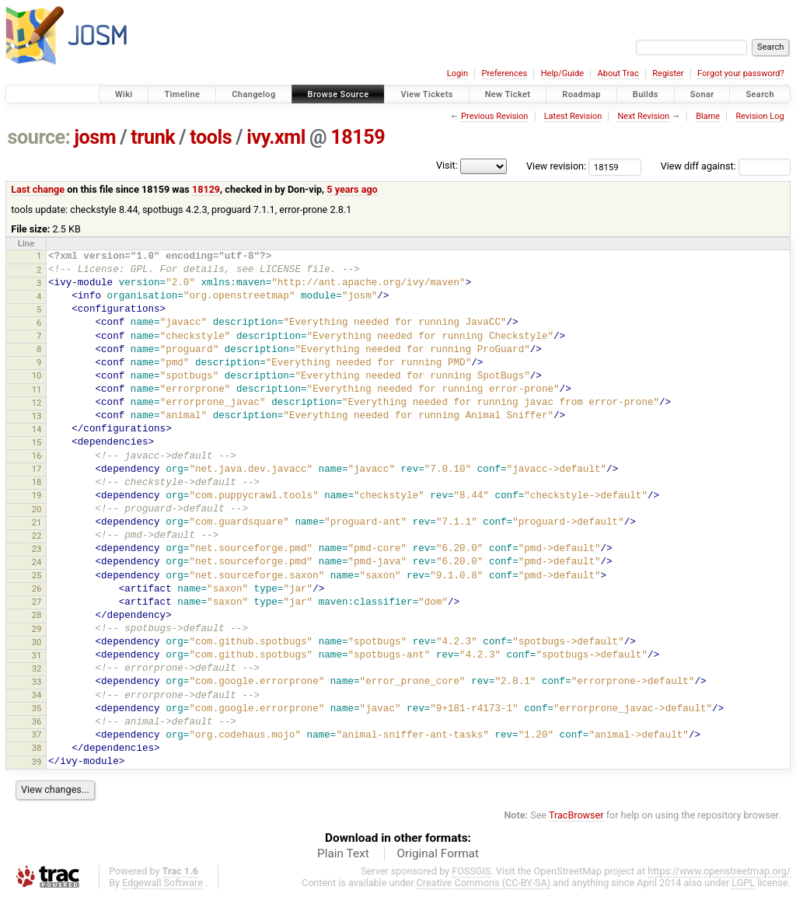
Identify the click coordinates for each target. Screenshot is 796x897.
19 (37, 495)
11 (37, 389)
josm (95, 137)
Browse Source (338, 94)
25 (37, 575)
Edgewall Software (162, 882)
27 (37, 601)
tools (211, 137)
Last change (38, 189)
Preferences (504, 73)
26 (37, 588)
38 (37, 747)
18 (37, 481)
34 (37, 694)
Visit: (447, 165)
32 (37, 668)
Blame (708, 116)
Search (759, 94)
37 (37, 734)
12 (37, 402)
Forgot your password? (740, 73)
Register (667, 73)
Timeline (182, 94)
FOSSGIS (471, 871)
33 (37, 681)
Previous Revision (494, 116)
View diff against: (726, 166)
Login (457, 73)
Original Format (437, 853)
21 (37, 522)
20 (37, 509)
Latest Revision (573, 116)
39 (37, 761)
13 (37, 415)
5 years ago (351, 189)
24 (37, 562)
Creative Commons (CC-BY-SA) (484, 882)
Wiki (124, 94)
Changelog (253, 94)
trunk (153, 137)
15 (37, 442)
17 (37, 468)
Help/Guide (562, 73)
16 (37, 455)
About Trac (618, 73)
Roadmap (581, 94)
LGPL (743, 882)
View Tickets (426, 94)
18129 (206, 189)
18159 (357, 137)
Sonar (702, 94)
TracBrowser (576, 815)
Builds (645, 94)
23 (37, 548)
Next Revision (643, 116)
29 (37, 628)
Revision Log (759, 116)
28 (37, 614)
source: (39, 137)
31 (37, 655)
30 (37, 642)
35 (37, 708)
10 (37, 375)
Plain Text (343, 853)
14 (37, 429)
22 (37, 535)
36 (37, 721)
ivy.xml (275, 137)
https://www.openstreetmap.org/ (719, 871)
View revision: (556, 166)
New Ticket (508, 94)
